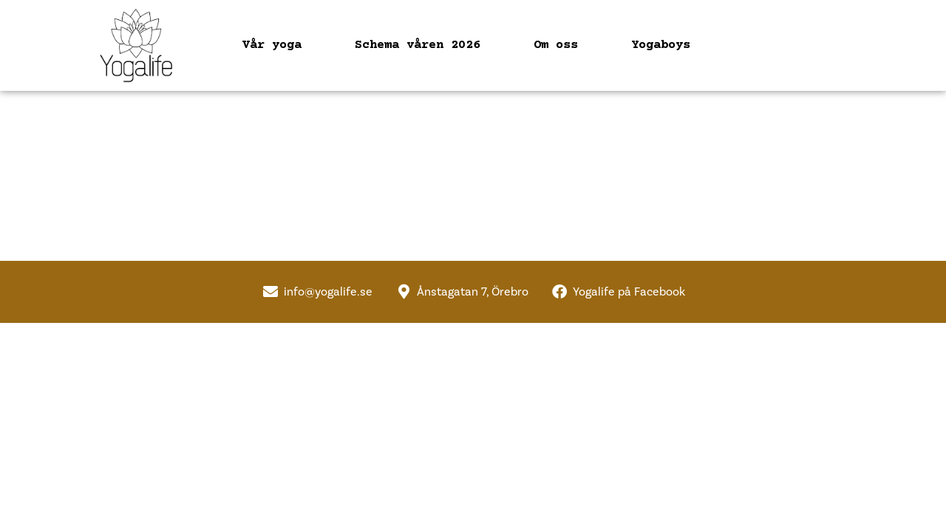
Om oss (556, 45)
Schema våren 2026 (417, 45)
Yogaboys (660, 45)
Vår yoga (272, 45)
